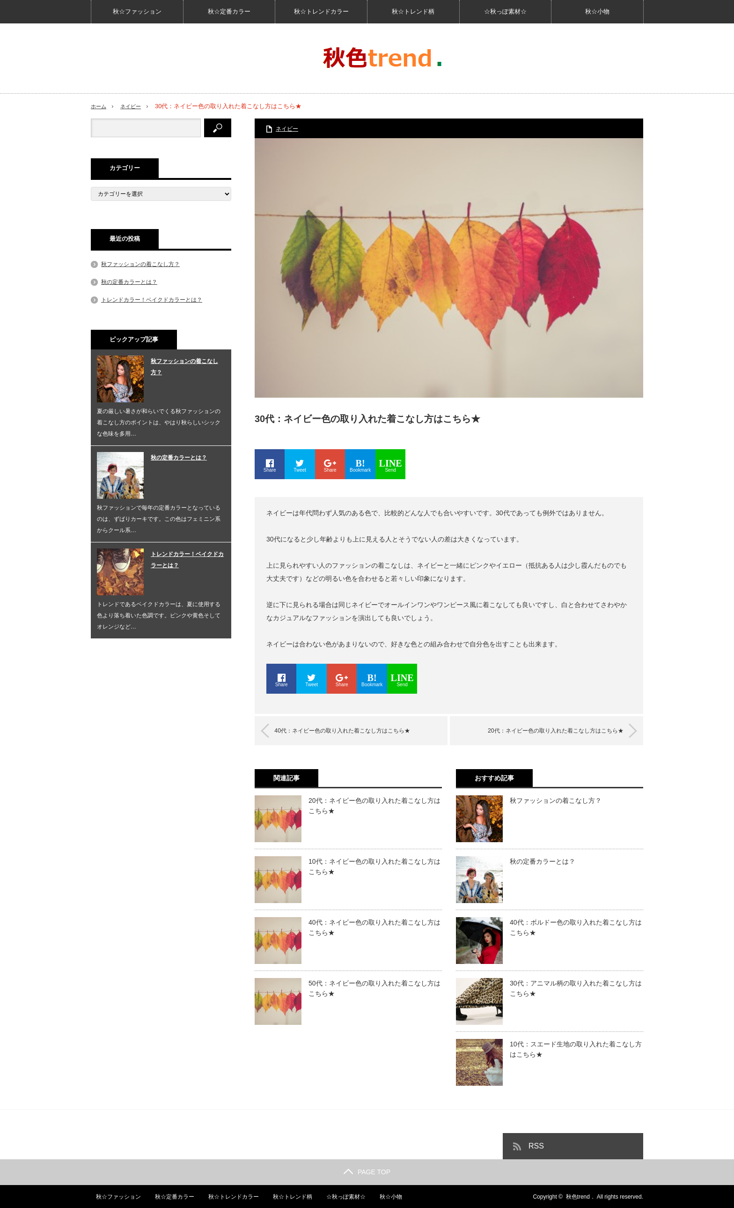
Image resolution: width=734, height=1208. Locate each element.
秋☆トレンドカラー (321, 11)
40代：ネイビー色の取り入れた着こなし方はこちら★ (356, 730)
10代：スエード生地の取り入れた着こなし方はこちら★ (576, 1049)
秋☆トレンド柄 (413, 11)
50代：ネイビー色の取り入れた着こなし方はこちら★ (374, 988)
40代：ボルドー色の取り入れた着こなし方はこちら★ (576, 927)
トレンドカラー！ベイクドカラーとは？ (151, 299)
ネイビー (135, 106)
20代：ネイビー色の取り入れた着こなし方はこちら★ (542, 730)
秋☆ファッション (137, 11)
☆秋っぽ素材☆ (505, 11)
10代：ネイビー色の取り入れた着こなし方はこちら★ (374, 866)
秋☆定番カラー (229, 11)
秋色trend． (580, 1196)
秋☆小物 (597, 11)
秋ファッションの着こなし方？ (556, 800)
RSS (536, 1145)
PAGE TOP (367, 1171)
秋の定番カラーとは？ (542, 861)
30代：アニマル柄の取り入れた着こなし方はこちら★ (576, 988)
